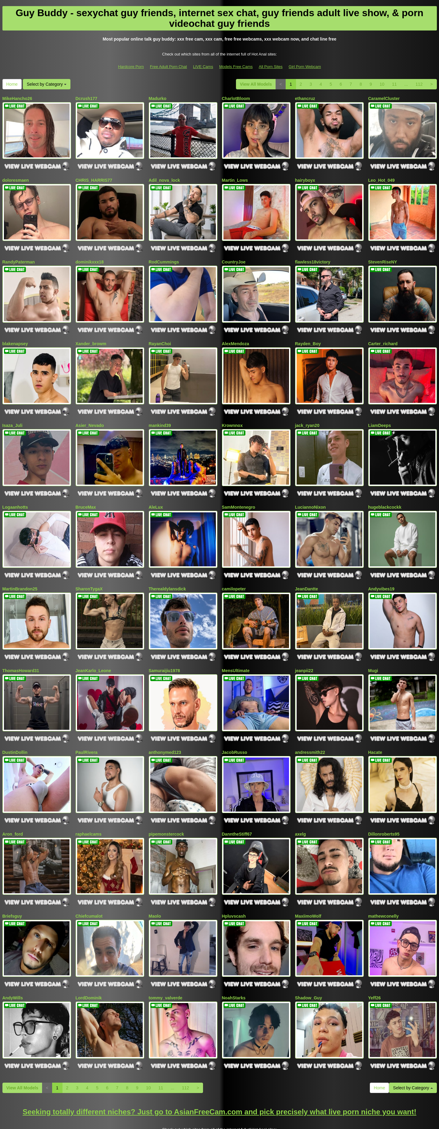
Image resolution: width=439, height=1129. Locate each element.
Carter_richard (383, 334)
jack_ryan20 (307, 413)
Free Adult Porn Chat (168, 66)
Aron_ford (12, 807)
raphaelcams (89, 807)
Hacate (375, 728)
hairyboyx (305, 177)
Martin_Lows (235, 177)
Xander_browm (91, 334)
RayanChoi (160, 334)
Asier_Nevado (90, 413)
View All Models (256, 84)
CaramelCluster (384, 98)
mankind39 (160, 413)
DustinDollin (14, 728)
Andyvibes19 (381, 570)
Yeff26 (374, 964)
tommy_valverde (166, 964)
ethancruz (305, 98)
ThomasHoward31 (20, 649)
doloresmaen (15, 177)
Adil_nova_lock (164, 177)
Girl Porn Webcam (305, 66)
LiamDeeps (379, 413)
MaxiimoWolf (308, 885)
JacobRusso (234, 728)
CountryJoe (234, 255)
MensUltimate (236, 649)
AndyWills (12, 964)
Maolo (155, 885)
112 (419, 84)
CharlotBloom (236, 98)
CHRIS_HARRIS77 (94, 177)
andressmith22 (310, 728)
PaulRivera (87, 728)
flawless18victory (312, 255)
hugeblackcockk (385, 491)
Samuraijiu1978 (164, 649)
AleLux (156, 491)
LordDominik (89, 964)
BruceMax (86, 491)
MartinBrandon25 (19, 570)
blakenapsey (15, 334)
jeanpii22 (304, 649)
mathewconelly (383, 885)
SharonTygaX (89, 570)
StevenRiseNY (382, 255)
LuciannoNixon (310, 491)
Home (12, 84)
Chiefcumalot (89, 885)
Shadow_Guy (308, 964)
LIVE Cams (203, 66)
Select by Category (46, 84)
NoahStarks (234, 964)
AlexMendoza (235, 334)
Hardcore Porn (131, 66)
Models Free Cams (236, 66)
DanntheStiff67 (237, 807)
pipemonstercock (166, 807)
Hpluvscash (234, 885)
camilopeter (234, 570)
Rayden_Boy (308, 334)
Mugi (373, 649)
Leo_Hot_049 (381, 177)
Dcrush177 (87, 98)
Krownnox (232, 413)
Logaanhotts (15, 491)
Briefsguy (12, 885)
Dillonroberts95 (384, 807)
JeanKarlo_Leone (93, 649)
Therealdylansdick (167, 570)
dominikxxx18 (90, 255)
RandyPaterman (18, 255)
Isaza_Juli (12, 413)
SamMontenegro (238, 491)
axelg (300, 807)
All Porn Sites (271, 66)
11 (394, 84)
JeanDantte (306, 570)
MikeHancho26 (17, 98)
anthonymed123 (165, 728)
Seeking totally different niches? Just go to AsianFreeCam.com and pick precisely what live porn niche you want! (219, 1075)
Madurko (157, 98)
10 (382, 84)
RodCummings (164, 255)
